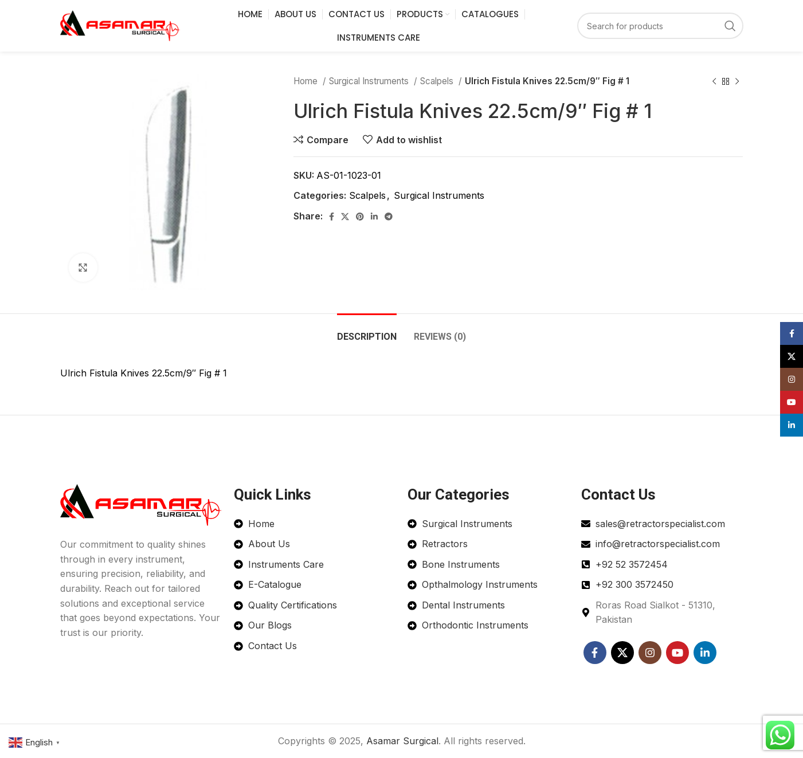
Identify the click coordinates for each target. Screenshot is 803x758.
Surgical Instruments (370, 81)
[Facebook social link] (332, 216)
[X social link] (345, 216)
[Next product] (737, 81)
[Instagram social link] (650, 652)
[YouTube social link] (677, 652)
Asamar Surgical (402, 741)
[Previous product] (714, 81)
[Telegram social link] (388, 216)
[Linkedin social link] (374, 216)
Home (306, 81)
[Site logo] (120, 24)
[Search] (660, 26)
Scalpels (438, 81)
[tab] (367, 330)
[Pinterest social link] (359, 216)
